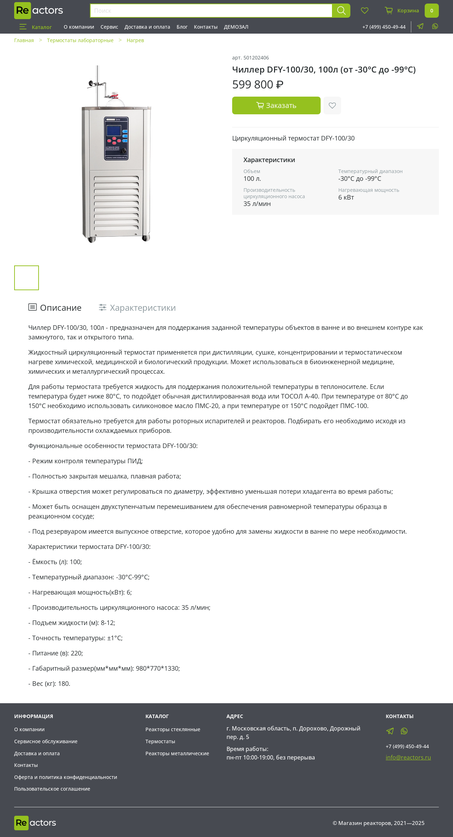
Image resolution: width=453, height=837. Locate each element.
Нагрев (135, 40)
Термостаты (160, 741)
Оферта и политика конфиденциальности (65, 777)
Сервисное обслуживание (46, 741)
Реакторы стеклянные (172, 729)
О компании (79, 26)
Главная (24, 40)
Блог (182, 26)
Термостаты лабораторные (80, 40)
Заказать (276, 105)
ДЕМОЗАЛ (236, 26)
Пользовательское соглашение (52, 788)
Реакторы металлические (177, 753)
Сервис (109, 26)
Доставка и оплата (147, 26)
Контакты (206, 26)
